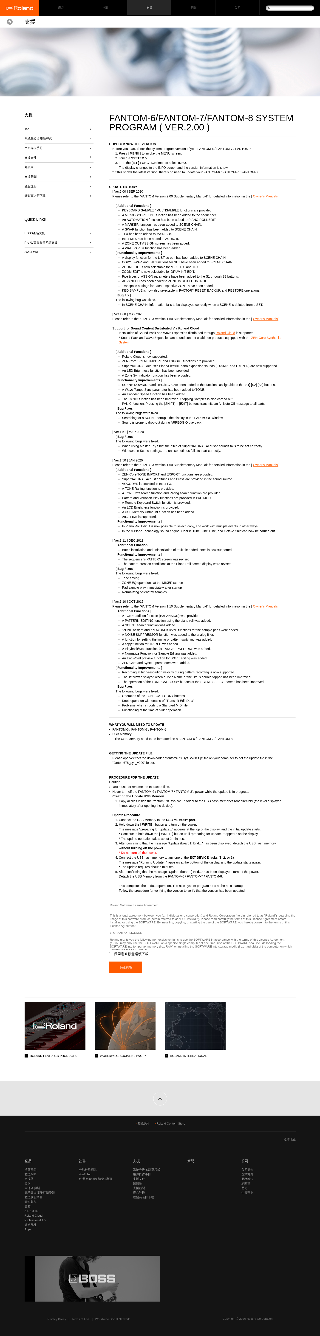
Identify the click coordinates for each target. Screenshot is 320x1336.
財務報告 (247, 1179)
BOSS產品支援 (35, 233)
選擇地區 (290, 1139)
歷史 (244, 1188)
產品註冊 (31, 186)
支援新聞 (31, 176)
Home (10, 22)
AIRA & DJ (32, 1211)
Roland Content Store (170, 1123)
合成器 (29, 1179)
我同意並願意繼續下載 (134, 954)
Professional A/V (35, 1220)
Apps (28, 1229)
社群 (105, 8)
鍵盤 (28, 1183)
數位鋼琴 (31, 1174)
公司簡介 (247, 1169)
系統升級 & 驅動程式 (38, 138)
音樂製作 (31, 1202)
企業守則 (247, 1192)
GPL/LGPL (32, 252)
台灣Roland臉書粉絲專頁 (95, 1179)
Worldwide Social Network (112, 1319)
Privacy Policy (57, 1319)
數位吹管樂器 (33, 1197)
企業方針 (247, 1174)
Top (27, 129)
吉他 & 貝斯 (32, 1188)
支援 (149, 8)
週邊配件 (31, 1224)
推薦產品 (31, 1169)
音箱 (28, 1206)
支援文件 (139, 1179)
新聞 (193, 8)
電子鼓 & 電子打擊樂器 (40, 1192)
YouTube (85, 1174)
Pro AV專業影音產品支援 (41, 242)
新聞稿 (245, 1183)
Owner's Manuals (268, 196)
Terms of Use (80, 1319)
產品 (28, 1161)
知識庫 (29, 167)
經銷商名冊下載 (35, 195)
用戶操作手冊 (33, 148)
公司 (237, 8)
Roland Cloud (228, 333)
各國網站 (143, 1123)
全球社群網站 (88, 1169)
